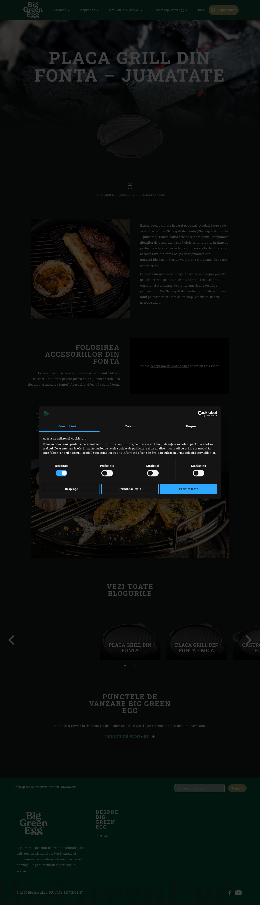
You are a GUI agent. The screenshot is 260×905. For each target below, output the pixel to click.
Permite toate (188, 489)
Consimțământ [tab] (69, 426)
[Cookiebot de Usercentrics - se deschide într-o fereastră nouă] (199, 414)
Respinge (71, 489)
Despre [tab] (191, 426)
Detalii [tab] (130, 426)
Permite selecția (130, 489)
